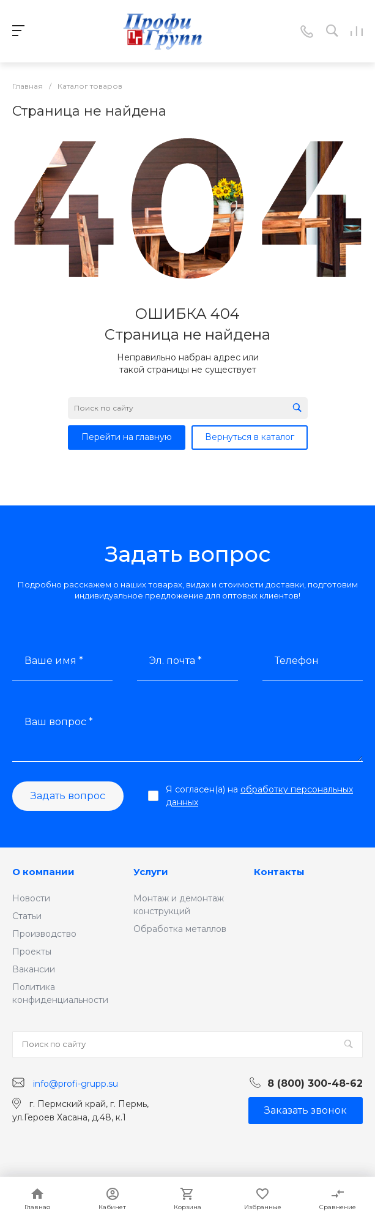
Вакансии (33, 969)
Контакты (279, 871)
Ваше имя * (53, 660)
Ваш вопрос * (58, 722)
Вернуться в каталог (249, 436)
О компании (43, 871)
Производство (44, 933)
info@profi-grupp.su (75, 1083)
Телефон (297, 660)
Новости (31, 898)
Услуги (150, 871)
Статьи (27, 916)
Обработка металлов (179, 928)
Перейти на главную (126, 436)
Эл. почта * (175, 660)
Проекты (31, 951)
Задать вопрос (68, 796)
